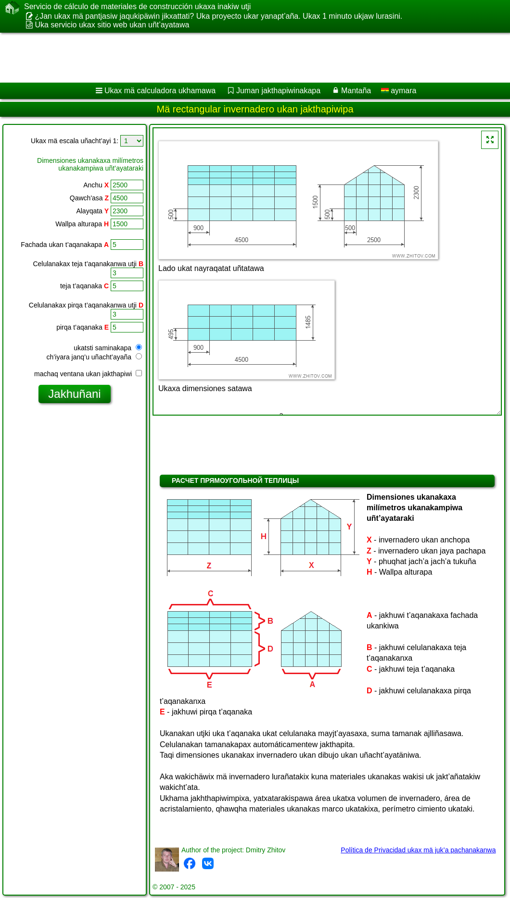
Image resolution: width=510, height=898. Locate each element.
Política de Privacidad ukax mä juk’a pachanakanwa (418, 850)
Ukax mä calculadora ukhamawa (160, 90)
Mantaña (356, 90)
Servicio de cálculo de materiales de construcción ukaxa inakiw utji (137, 6)
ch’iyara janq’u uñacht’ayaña (94, 357)
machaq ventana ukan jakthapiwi (88, 374)
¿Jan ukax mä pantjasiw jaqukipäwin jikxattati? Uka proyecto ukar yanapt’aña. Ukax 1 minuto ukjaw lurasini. (218, 16)
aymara (399, 90)
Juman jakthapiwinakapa (278, 90)
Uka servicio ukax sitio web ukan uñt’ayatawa (112, 25)
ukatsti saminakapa (108, 348)
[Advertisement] (245, 57)
